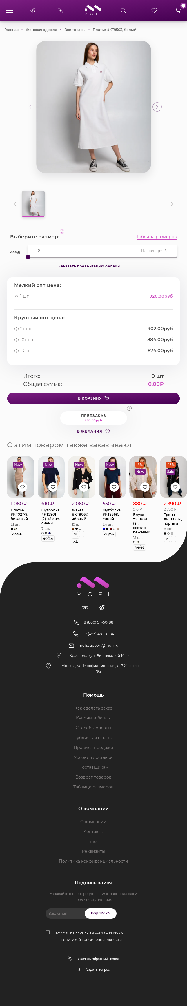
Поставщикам (93, 767)
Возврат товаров (93, 777)
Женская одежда (41, 30)
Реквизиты (93, 851)
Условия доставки (93, 757)
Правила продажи (93, 747)
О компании (93, 821)
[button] (157, 107)
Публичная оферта (93, 737)
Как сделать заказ (93, 708)
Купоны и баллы (93, 718)
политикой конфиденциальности (91, 939)
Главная (11, 30)
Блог (93, 841)
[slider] (28, 257)
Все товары (75, 30)
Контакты (93, 831)
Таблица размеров (157, 237)
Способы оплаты (93, 727)
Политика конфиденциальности (93, 861)
